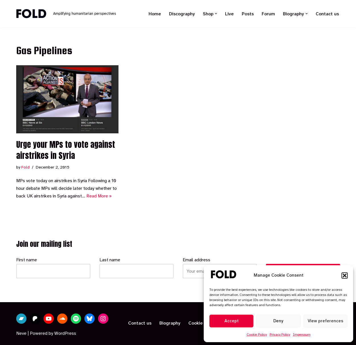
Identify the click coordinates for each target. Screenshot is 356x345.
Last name (109, 260)
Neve (21, 333)
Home (155, 14)
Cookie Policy (257, 334)
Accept (231, 321)
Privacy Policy (280, 334)
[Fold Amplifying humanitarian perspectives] (66, 13)
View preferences (325, 321)
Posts (248, 14)
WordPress (65, 333)
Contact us (327, 14)
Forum (268, 14)
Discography (182, 14)
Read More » (99, 196)
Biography (169, 323)
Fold (25, 167)
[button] (344, 275)
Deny (278, 321)
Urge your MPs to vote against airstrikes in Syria (65, 149)
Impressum (302, 334)
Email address (196, 260)
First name (26, 260)
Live (229, 14)
